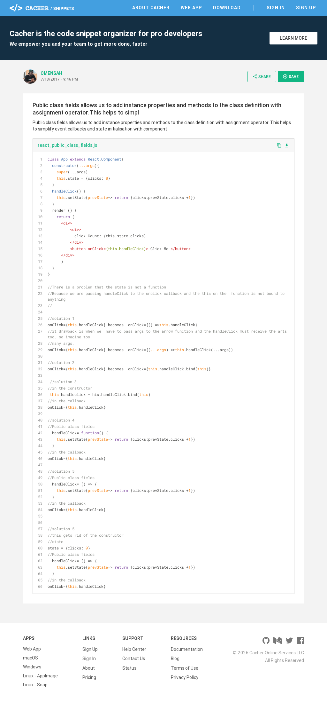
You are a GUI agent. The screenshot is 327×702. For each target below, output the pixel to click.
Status (129, 667)
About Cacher (151, 8)
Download (227, 8)
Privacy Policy (184, 676)
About (88, 667)
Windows (32, 667)
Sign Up (306, 8)
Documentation (187, 649)
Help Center (134, 649)
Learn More (293, 38)
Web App (191, 8)
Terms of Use (184, 667)
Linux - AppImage (40, 676)
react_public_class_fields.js (67, 145)
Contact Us (133, 658)
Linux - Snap (35, 685)
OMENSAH (51, 73)
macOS (30, 658)
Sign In (276, 8)
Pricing (89, 676)
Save (291, 76)
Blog (175, 658)
